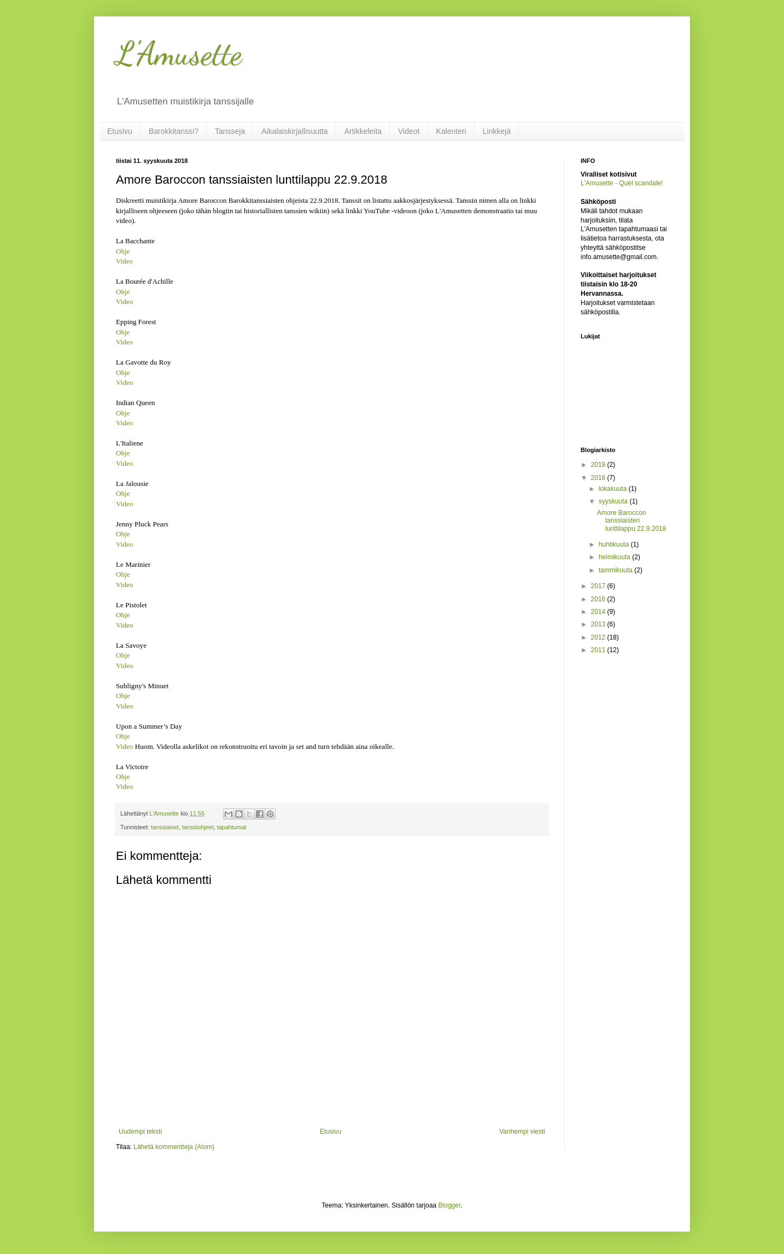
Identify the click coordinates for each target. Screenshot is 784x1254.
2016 (599, 599)
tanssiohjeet (198, 827)
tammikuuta (616, 570)
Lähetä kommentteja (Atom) (173, 1147)
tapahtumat (232, 827)
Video (124, 261)
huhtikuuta (615, 544)
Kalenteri (451, 131)
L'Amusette (179, 53)
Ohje (123, 251)
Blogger (449, 1205)
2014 (599, 612)
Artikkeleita (363, 131)
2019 (599, 464)
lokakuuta (614, 489)
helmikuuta (615, 557)
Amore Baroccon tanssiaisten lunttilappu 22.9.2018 (631, 520)
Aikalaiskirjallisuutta (294, 131)
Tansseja (230, 131)
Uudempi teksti (140, 1131)
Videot (408, 131)
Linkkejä (497, 131)
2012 (599, 637)
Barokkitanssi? (173, 131)
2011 (599, 650)
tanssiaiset (165, 827)
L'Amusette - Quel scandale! (622, 183)
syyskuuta (614, 501)
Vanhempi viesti (522, 1131)
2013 (599, 624)
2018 (599, 478)
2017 (599, 586)
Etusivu (119, 131)
